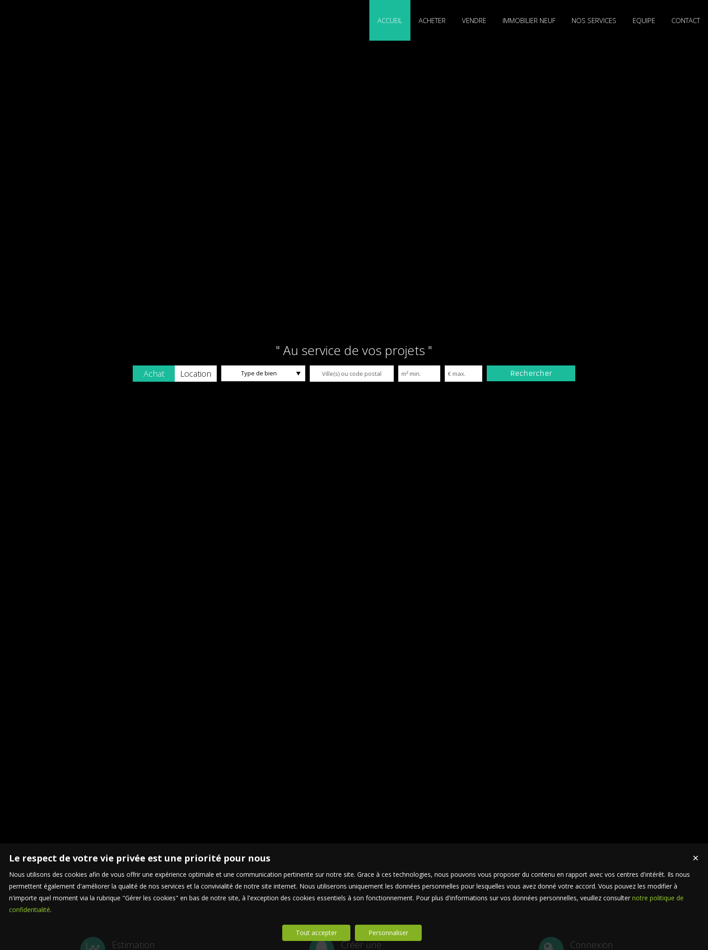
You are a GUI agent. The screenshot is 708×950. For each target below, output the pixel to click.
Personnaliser (388, 932)
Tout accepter (316, 932)
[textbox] (352, 373)
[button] (154, 373)
